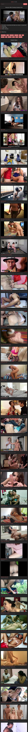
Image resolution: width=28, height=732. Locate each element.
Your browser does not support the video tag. (14, 16)
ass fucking (3, 35)
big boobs (11, 35)
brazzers (16, 35)
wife (23, 35)
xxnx (14, 2)
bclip (20, 35)
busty (8, 35)
